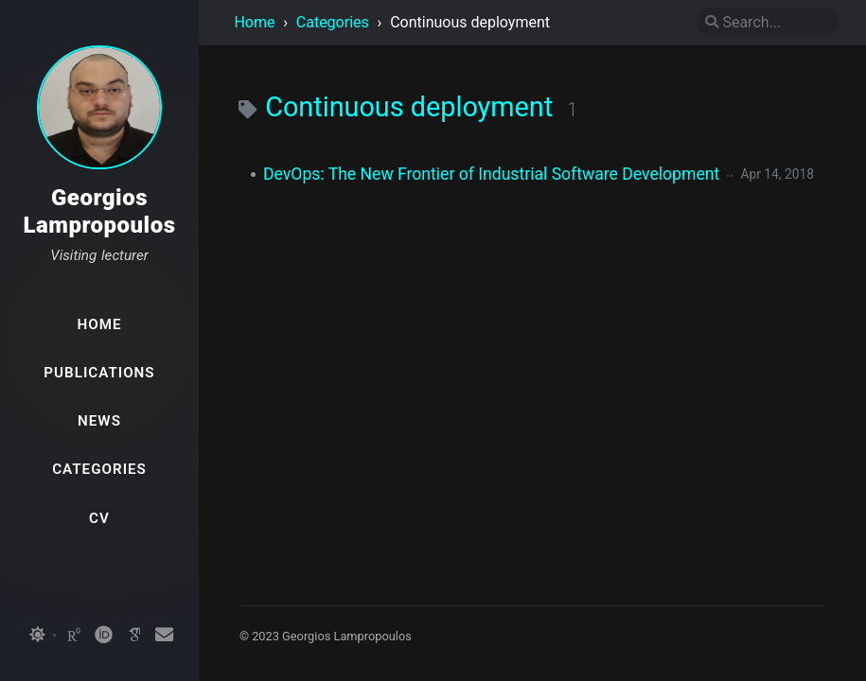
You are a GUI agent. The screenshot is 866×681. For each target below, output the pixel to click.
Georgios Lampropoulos (99, 211)
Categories (334, 22)
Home (254, 22)
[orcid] (104, 635)
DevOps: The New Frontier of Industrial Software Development (491, 174)
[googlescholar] (134, 635)
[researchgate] (74, 635)
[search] (767, 23)
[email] (165, 635)
